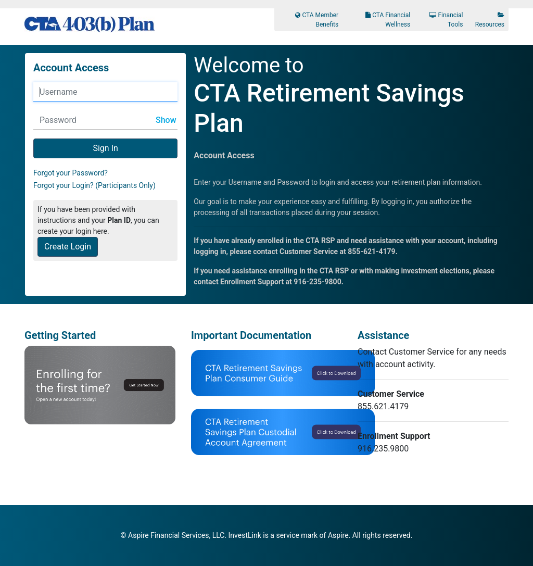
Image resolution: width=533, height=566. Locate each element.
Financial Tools (446, 19)
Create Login (67, 246)
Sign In (105, 148)
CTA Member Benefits (316, 19)
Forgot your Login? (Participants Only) (94, 185)
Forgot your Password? (70, 173)
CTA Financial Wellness (387, 19)
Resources (489, 20)
